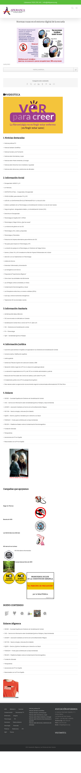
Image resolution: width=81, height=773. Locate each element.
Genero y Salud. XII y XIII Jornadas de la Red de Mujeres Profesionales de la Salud (27, 252)
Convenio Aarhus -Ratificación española (15, 354)
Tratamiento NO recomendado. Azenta (15, 300)
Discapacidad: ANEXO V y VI (12, 183)
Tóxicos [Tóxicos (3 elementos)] (12, 732)
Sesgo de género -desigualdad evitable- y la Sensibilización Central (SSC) (25, 209)
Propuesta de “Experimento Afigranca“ (15, 274)
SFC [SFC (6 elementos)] (23, 729)
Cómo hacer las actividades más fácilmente (16, 278)
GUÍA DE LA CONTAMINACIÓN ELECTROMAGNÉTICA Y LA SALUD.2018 (24, 200)
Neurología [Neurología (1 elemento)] (7, 725)
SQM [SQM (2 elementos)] (5, 732)
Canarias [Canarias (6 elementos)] (21, 709)
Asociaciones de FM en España (13, 437)
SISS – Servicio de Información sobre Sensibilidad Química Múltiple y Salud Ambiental (29, 403)
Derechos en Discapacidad (12, 213)
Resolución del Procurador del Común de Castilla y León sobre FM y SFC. (25, 376)
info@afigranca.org (50, 2)
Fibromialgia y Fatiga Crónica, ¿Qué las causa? (17, 222)
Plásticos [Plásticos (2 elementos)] (6, 729)
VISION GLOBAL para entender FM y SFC (16, 196)
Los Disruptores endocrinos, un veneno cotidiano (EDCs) (20, 291)
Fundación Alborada (10, 429)
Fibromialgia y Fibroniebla (11, 235)
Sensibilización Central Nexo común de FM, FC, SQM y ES (20, 323)
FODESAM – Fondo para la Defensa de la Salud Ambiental (21, 420)
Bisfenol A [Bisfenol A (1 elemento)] (12, 709)
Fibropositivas (8, 433)
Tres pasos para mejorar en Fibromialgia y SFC (17, 244)
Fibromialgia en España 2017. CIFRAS (15, 218)
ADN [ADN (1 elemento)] (5, 709)
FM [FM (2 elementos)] (15, 719)
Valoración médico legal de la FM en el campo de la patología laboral (24, 367)
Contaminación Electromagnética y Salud (16, 287)
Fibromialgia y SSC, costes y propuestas (15, 231)
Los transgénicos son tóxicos (12, 270)
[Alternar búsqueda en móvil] (72, 8)
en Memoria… (8, 188)
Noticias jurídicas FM (10, 143)
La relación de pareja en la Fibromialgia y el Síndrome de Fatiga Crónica (24, 248)
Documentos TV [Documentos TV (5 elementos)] (20, 712)
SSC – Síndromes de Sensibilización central (16, 327)
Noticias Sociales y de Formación (13, 152)
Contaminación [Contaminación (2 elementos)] (8, 712)
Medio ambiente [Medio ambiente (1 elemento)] (17, 722)
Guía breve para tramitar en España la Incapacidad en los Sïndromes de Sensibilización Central (31, 350)
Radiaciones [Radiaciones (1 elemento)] (15, 729)
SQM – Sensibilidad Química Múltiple (15, 336)
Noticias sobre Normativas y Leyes (14, 156)
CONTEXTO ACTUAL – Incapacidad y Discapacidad (18, 192)
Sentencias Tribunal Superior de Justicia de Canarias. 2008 (20, 363)
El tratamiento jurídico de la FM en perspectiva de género (20, 380)
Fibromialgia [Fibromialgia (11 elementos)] (7, 719)
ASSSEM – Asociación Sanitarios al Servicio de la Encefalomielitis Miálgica (25, 407)
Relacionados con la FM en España (14, 442)
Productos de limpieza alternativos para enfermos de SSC (20, 239)
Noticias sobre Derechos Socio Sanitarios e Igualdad (19, 165)
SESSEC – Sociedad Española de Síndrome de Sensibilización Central (24, 398)
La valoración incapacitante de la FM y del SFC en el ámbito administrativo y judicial (28, 371)
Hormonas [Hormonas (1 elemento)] (7, 722)
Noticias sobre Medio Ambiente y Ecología (16, 160)
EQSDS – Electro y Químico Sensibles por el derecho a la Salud (22, 416)
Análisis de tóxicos (9, 261)
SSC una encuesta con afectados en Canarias (16, 318)
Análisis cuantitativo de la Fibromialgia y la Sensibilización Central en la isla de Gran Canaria (30, 205)
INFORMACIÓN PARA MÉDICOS (13, 314)
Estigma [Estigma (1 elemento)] (15, 715)
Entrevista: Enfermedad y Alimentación (15, 265)
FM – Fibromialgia (9, 331)
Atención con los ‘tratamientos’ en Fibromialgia (17, 257)
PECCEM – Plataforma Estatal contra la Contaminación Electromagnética (24, 424)
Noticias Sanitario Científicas (12, 147)
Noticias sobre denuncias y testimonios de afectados (19, 169)
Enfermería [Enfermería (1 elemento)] (7, 715)
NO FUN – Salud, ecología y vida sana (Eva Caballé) (19, 411)
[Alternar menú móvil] (77, 8)
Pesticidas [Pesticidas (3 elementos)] (16, 725)
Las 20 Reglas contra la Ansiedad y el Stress (16, 283)
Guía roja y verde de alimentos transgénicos (16, 296)
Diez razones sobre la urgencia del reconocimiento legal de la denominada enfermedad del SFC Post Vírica (34, 384)
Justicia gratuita (8, 358)
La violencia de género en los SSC (14, 226)
